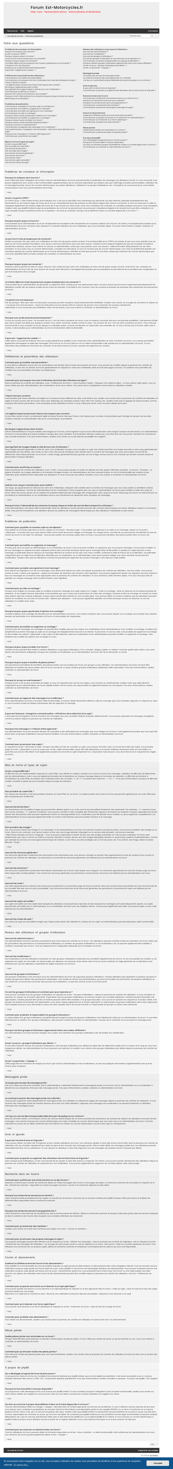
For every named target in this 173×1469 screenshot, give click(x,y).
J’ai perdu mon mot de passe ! (17, 65)
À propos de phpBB (136, 1378)
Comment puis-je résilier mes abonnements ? (102, 122)
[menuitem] (21, 31)
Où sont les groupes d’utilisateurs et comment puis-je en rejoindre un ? (112, 59)
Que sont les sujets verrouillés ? (17, 160)
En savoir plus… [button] (21, 1465)
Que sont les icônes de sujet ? (17, 162)
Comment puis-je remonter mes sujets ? (21, 136)
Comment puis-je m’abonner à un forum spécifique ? (105, 120)
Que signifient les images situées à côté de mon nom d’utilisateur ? (33, 89)
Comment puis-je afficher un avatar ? (20, 92)
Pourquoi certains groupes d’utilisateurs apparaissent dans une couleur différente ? (117, 63)
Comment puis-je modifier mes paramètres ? (24, 78)
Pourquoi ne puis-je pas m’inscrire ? (20, 56)
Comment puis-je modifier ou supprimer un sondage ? (27, 118)
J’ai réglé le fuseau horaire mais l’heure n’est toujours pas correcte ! (32, 85)
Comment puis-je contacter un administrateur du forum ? (107, 147)
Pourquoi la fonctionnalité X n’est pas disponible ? (103, 142)
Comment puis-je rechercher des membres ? (101, 105)
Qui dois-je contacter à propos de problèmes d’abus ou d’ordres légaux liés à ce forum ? (120, 145)
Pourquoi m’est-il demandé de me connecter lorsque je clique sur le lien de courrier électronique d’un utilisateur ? (39, 97)
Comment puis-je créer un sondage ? (20, 113)
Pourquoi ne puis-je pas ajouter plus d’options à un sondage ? (31, 116)
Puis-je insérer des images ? (16, 151)
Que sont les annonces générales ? (19, 153)
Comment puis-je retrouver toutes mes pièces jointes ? (105, 132)
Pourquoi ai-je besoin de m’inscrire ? (20, 52)
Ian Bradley (154, 1455)
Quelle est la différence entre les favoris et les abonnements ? (108, 115)
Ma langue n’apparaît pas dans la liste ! (21, 87)
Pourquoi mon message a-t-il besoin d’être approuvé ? (28, 134)
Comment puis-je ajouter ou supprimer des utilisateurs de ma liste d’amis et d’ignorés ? (119, 90)
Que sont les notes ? (13, 158)
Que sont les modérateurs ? (94, 54)
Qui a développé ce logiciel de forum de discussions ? (105, 140)
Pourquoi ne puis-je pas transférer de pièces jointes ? (27, 122)
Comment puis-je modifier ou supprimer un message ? (28, 109)
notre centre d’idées (14, 1394)
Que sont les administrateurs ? (95, 52)
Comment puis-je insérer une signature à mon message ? (29, 111)
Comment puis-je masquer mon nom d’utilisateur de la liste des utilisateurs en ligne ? (40, 80)
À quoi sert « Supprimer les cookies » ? (20, 70)
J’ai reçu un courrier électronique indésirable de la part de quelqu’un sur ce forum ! (117, 80)
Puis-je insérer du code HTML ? (17, 146)
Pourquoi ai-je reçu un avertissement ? (21, 125)
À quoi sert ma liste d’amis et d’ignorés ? (100, 88)
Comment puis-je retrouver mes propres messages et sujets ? (108, 107)
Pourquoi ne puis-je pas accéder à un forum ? (24, 120)
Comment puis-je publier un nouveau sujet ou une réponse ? (30, 106)
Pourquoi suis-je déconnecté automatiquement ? (25, 68)
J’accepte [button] (157, 1463)
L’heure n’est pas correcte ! (16, 82)
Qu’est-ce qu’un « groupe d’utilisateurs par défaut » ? (105, 65)
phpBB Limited (78, 1376)
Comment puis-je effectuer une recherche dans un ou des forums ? (111, 98)
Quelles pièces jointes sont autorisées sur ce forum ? (104, 130)
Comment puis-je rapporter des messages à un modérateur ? (30, 127)
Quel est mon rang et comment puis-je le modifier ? (26, 94)
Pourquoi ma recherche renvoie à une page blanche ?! (105, 103)
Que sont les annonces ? (15, 155)
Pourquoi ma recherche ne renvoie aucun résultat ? (104, 100)
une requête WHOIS (108, 1409)
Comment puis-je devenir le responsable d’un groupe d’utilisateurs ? (111, 61)
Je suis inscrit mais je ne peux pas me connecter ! (25, 59)
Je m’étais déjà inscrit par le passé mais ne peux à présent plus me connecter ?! (38, 63)
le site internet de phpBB (82, 436)
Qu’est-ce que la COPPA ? (15, 54)
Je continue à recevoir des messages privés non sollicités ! (107, 78)
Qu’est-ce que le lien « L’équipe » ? (97, 68)
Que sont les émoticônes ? (16, 149)
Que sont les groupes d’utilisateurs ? (98, 56)
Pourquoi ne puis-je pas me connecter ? (21, 61)
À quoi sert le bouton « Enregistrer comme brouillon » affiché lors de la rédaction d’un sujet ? (40, 130)
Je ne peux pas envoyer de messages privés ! (101, 76)
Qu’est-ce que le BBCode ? (16, 144)
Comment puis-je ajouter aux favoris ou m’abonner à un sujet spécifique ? (114, 118)
